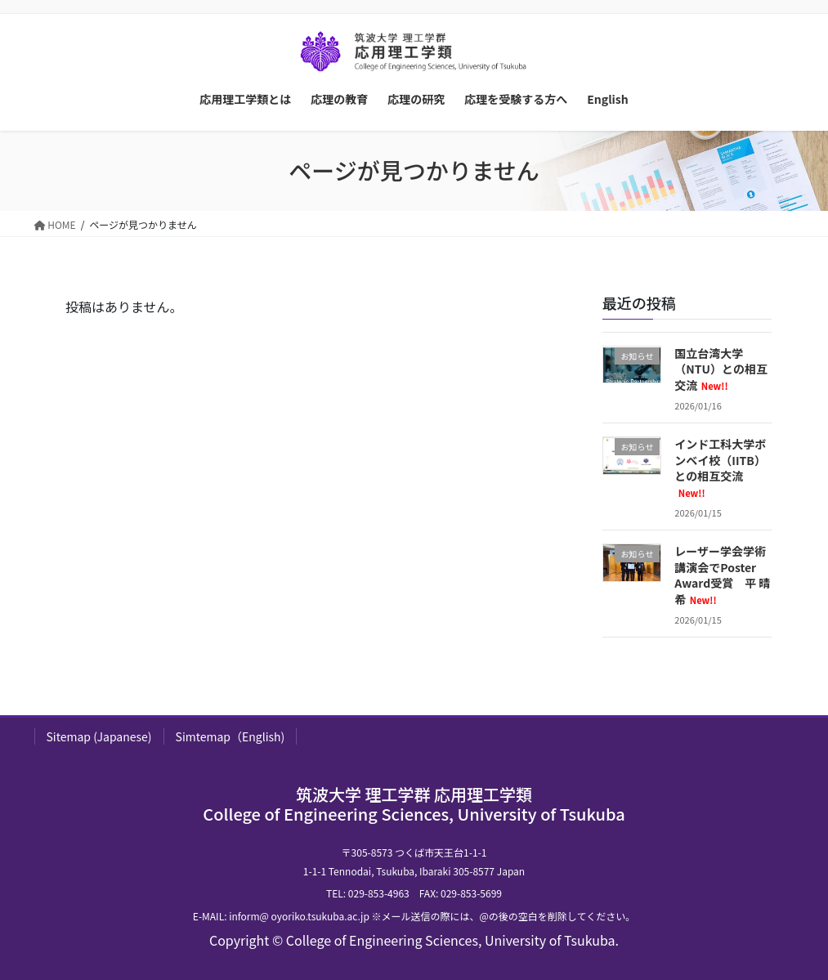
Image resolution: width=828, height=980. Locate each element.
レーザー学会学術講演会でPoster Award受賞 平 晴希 (722, 575)
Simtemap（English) (230, 736)
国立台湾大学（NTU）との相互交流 (721, 369)
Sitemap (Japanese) (99, 736)
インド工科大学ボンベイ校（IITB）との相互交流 (720, 467)
